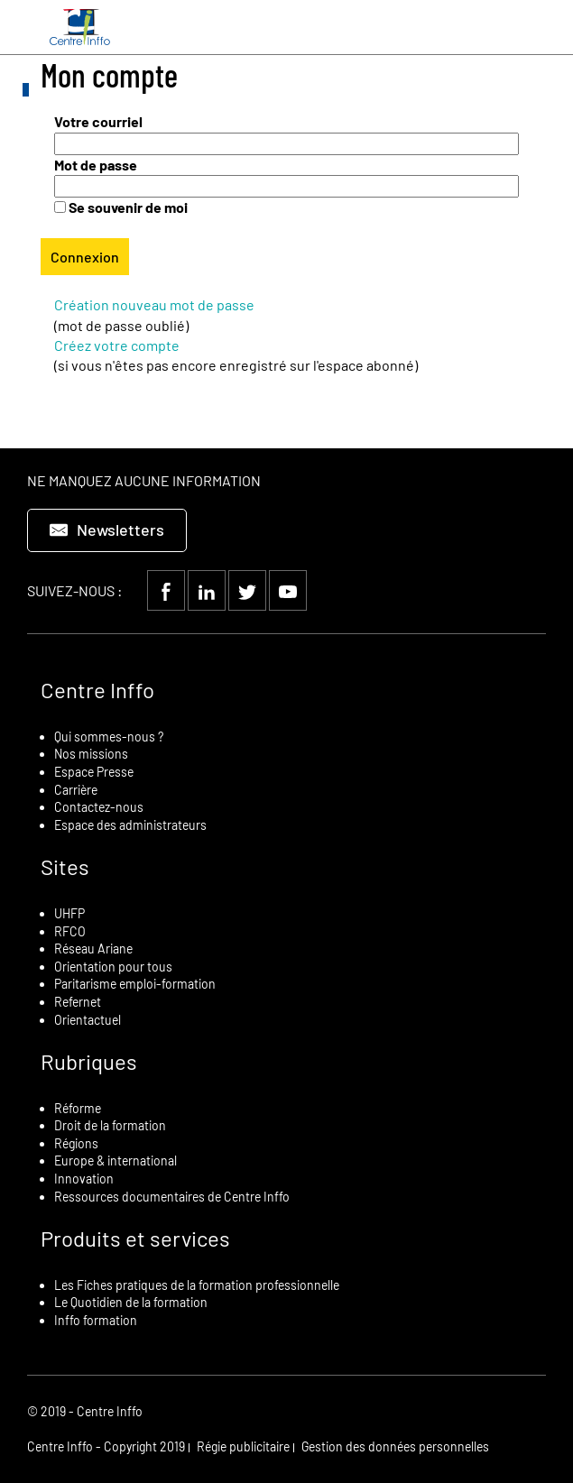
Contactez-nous (98, 807)
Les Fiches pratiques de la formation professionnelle (196, 1285)
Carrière (75, 789)
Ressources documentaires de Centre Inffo (172, 1196)
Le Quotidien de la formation (131, 1302)
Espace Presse (94, 771)
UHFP (69, 913)
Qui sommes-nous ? (108, 736)
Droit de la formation (110, 1125)
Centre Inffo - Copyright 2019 (106, 1446)
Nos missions (91, 753)
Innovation (84, 1178)
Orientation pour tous (113, 966)
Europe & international (115, 1160)
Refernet (77, 1001)
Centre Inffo (97, 690)
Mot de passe (95, 164)
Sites (65, 866)
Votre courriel (98, 121)
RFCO (70, 931)
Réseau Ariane (93, 948)
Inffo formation (95, 1320)
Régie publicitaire (243, 1446)
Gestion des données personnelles (395, 1446)
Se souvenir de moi (128, 207)
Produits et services (135, 1238)
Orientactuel (87, 1019)
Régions (76, 1143)
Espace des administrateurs (130, 825)
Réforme (77, 1108)
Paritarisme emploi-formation (135, 983)
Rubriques (89, 1061)
